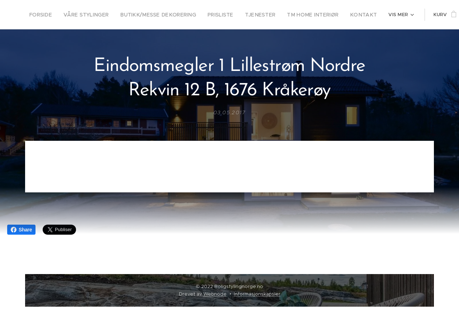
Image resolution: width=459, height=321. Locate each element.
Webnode (215, 294)
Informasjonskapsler (257, 294)
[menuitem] (49, 15)
